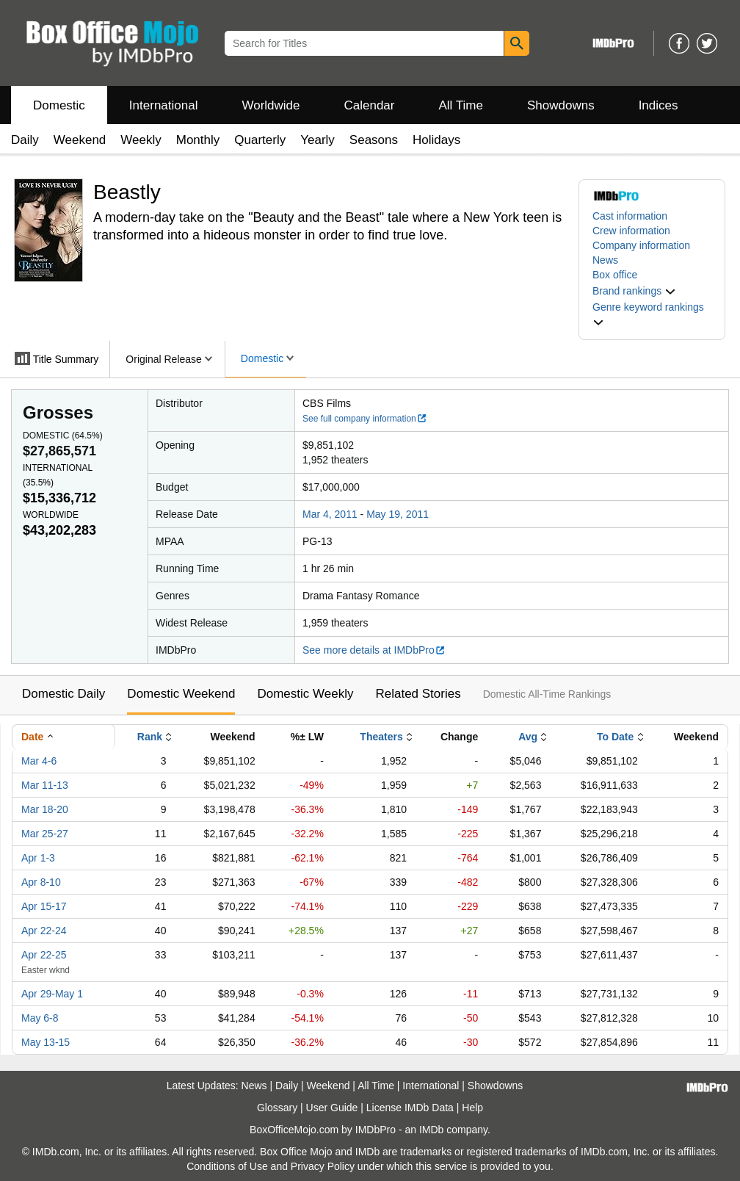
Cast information (629, 216)
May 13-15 (45, 1042)
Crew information (631, 230)
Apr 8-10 (41, 882)
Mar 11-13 (44, 785)
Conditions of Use (227, 1166)
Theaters (381, 737)
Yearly (317, 140)
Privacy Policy (323, 1166)
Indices (658, 105)
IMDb (431, 1129)
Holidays (436, 140)
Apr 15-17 (43, 906)
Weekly (140, 140)
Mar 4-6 (39, 761)
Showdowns (561, 105)
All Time (461, 105)
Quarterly (260, 140)
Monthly (198, 140)
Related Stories (417, 694)
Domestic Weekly (305, 694)
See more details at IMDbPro (374, 650)
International (163, 105)
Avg (527, 737)
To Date (615, 737)
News (605, 260)
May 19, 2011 (397, 514)
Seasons (373, 140)
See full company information (364, 418)
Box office (614, 275)
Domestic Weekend (181, 694)
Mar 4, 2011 (330, 514)
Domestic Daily (63, 694)
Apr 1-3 (38, 858)
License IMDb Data (410, 1107)
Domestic (59, 105)
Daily (25, 140)
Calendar (369, 105)
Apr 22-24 (43, 930)
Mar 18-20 (44, 809)
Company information (641, 245)
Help (472, 1107)
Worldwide (271, 105)
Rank (149, 737)
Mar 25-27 (44, 833)
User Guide (332, 1107)
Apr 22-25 (43, 955)
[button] (634, 291)
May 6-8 (40, 1018)
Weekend (80, 140)
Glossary (277, 1107)
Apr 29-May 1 (52, 994)
